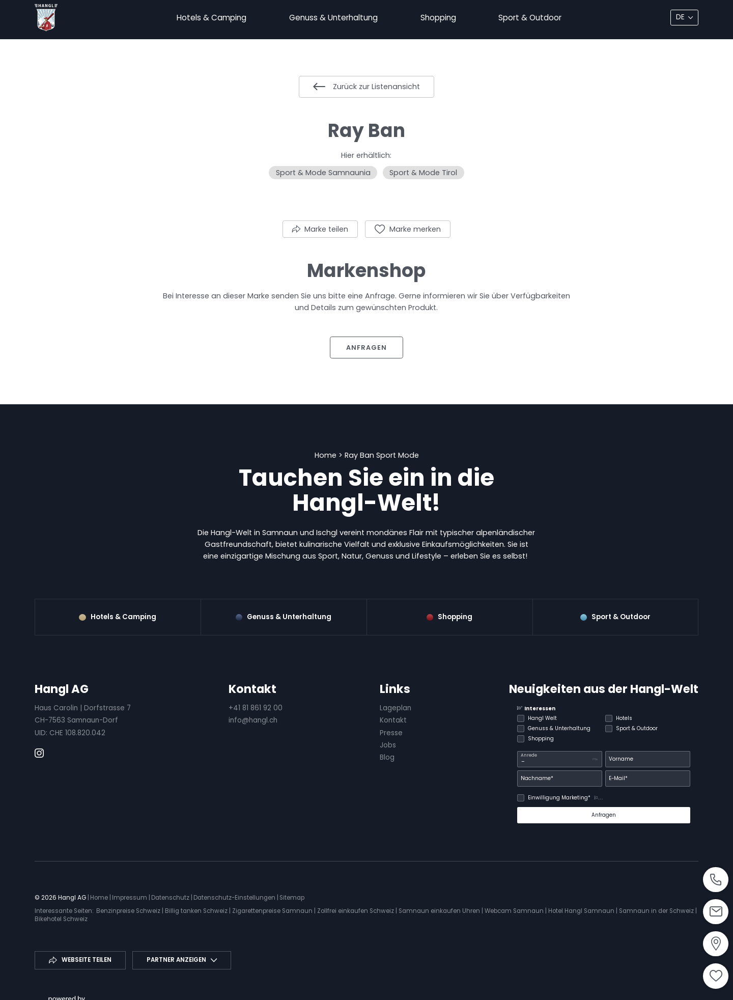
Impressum (130, 898)
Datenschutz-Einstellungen (235, 898)
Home (327, 455)
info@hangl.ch (253, 720)
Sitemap (291, 898)
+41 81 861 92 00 (256, 708)
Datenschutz (171, 898)
